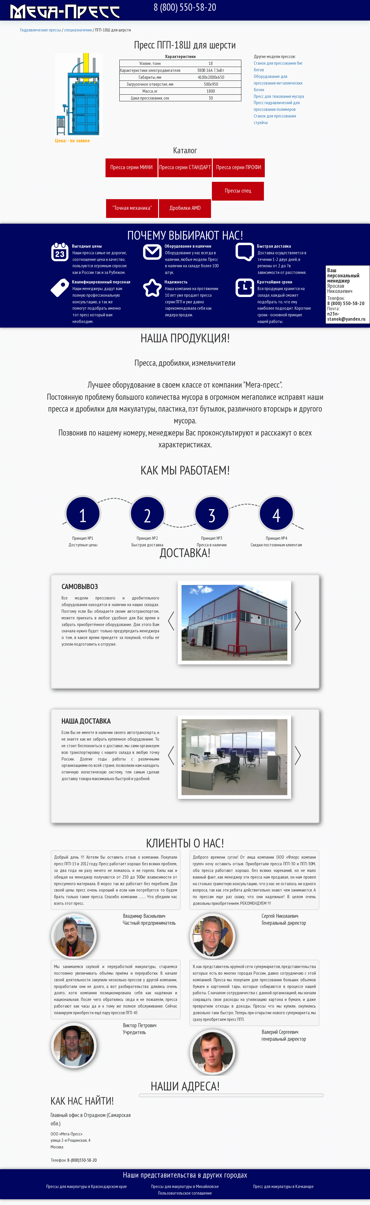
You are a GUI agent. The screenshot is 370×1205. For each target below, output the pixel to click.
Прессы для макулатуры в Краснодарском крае (86, 1186)
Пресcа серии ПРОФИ (238, 167)
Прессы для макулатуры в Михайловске (185, 1186)
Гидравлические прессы (40, 30)
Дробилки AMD (185, 208)
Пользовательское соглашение (185, 1193)
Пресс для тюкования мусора (279, 96)
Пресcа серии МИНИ (131, 167)
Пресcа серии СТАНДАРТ (185, 167)
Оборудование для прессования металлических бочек (278, 82)
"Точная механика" (132, 208)
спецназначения (78, 30)
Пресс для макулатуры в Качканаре (283, 1186)
